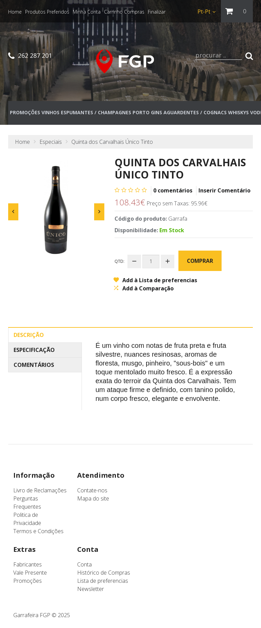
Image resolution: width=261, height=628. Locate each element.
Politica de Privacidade (27, 520)
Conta (84, 565)
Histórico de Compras (103, 573)
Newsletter (90, 590)
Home (22, 143)
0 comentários (172, 192)
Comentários (34, 365)
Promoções (27, 581)
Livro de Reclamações (40, 491)
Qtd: (119, 262)
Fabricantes (27, 565)
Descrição (29, 336)
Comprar (200, 261)
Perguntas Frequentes (27, 503)
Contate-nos (92, 491)
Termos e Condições (38, 532)
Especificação (34, 350)
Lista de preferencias (102, 581)
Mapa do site (93, 499)
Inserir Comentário (224, 192)
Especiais (50, 143)
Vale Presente (30, 573)
